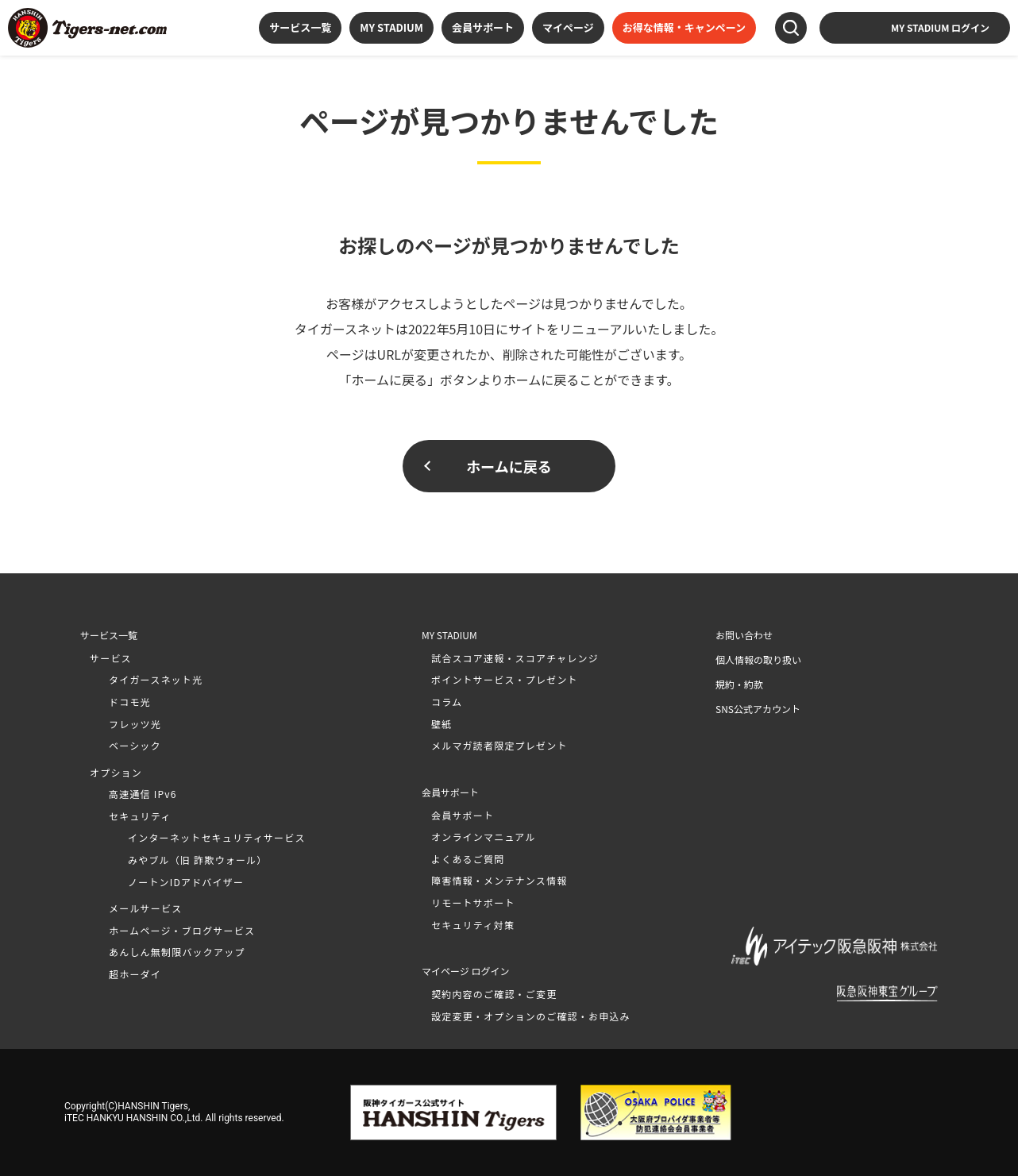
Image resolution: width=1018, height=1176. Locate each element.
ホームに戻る (508, 466)
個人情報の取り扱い (758, 659)
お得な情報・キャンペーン (684, 27)
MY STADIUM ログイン (940, 27)
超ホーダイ (135, 974)
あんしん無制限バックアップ (177, 951)
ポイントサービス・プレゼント (504, 679)
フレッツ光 (135, 724)
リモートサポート (473, 902)
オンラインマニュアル (483, 836)
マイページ (568, 27)
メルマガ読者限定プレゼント (499, 745)
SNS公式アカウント (757, 708)
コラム (446, 701)
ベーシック (135, 745)
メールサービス (145, 908)
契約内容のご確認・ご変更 (494, 994)
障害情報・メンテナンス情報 (499, 880)
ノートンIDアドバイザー (186, 882)
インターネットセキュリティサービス (217, 837)
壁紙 (441, 724)
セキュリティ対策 (473, 924)
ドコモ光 (130, 701)
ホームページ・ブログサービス (182, 930)
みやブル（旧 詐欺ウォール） (198, 859)
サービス (111, 658)
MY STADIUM (391, 27)
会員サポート (483, 27)
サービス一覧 (300, 27)
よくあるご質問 (467, 859)
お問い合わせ (744, 635)
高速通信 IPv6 (143, 793)
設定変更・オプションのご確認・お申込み (530, 1016)
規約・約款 (739, 684)
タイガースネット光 (155, 679)
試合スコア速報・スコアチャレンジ (515, 658)
